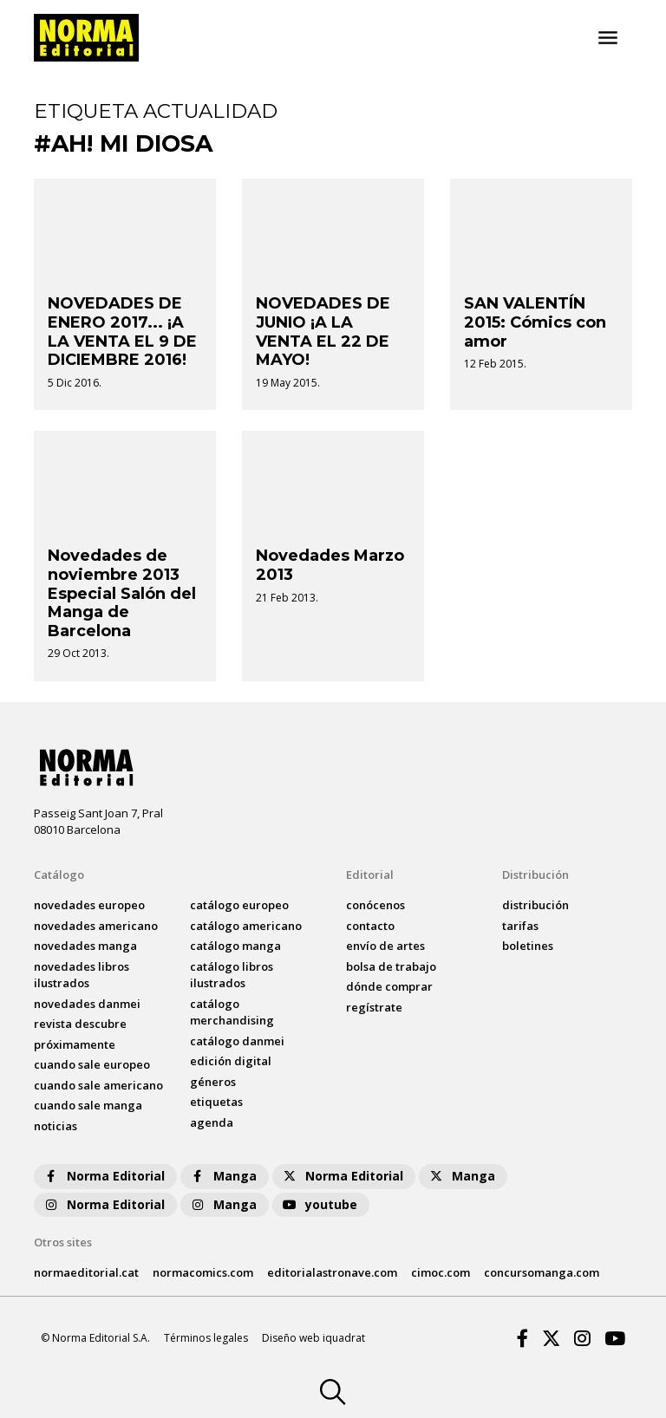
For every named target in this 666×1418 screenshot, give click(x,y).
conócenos (375, 905)
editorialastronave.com (332, 1272)
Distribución (535, 874)
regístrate (374, 1007)
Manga (223, 1176)
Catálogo (59, 874)
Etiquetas (216, 1101)
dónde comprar (389, 986)
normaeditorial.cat (86, 1272)
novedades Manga (85, 945)
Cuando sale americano (98, 1085)
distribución (535, 905)
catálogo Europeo (239, 905)
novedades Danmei (87, 1003)
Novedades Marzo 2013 (330, 565)
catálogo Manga (235, 945)
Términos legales (206, 1337)
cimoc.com (440, 1272)
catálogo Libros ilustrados (231, 975)
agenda (211, 1122)
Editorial (370, 874)
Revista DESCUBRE (80, 1023)
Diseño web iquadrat (313, 1337)
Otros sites (63, 1242)
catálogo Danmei (237, 1041)
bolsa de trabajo (391, 966)
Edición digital (230, 1061)
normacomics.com (203, 1272)
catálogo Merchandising (232, 1012)
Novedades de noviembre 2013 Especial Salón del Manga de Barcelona (122, 593)
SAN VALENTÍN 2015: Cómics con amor (535, 322)
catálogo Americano (246, 925)
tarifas (520, 925)
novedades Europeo (89, 905)
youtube (319, 1204)
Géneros (213, 1082)
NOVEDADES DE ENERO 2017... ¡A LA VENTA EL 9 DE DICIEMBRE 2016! (122, 331)
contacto (370, 925)
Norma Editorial (103, 1176)
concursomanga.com (541, 1272)
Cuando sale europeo (92, 1064)
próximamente (74, 1044)
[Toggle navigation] (608, 38)
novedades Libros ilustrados (81, 975)
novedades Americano (96, 925)
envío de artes (385, 945)
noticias (55, 1126)
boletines (527, 945)
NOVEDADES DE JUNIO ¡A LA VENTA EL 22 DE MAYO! (323, 331)
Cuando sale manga (88, 1105)
